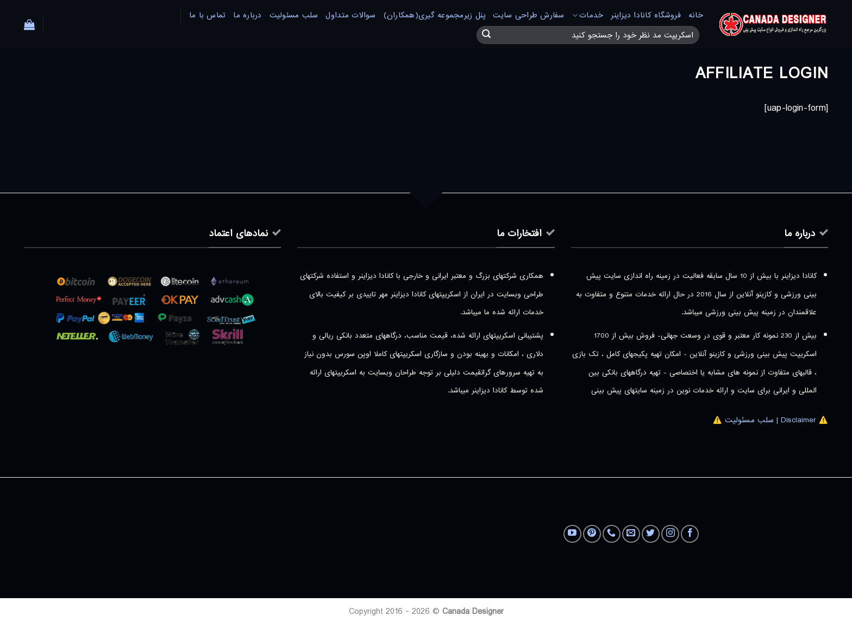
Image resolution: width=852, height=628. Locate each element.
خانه (695, 15)
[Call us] (612, 534)
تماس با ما (207, 15)
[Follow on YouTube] (572, 534)
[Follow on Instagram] (670, 534)
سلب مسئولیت (294, 15)
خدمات (588, 15)
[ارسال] (486, 35)
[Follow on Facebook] (690, 534)
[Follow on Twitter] (651, 534)
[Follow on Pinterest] (592, 534)
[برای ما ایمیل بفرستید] (631, 534)
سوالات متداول (350, 15)
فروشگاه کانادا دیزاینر (646, 15)
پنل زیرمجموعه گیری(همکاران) (435, 15)
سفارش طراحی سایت (528, 15)
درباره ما (247, 15)
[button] (29, 24)
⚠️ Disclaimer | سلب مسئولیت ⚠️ (770, 420)
